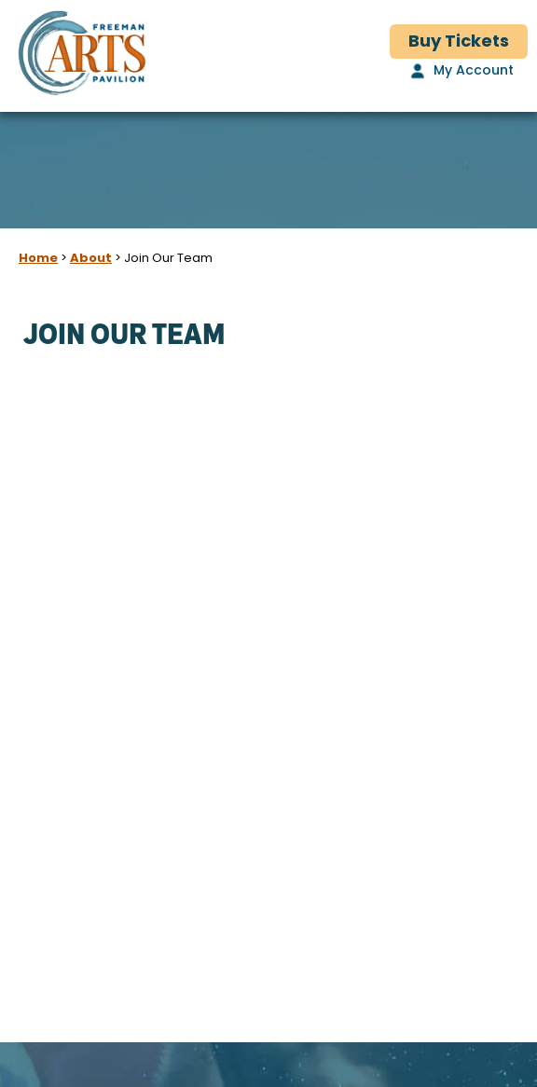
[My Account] (460, 72)
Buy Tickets (458, 42)
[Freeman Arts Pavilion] (81, 56)
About (91, 259)
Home (38, 259)
